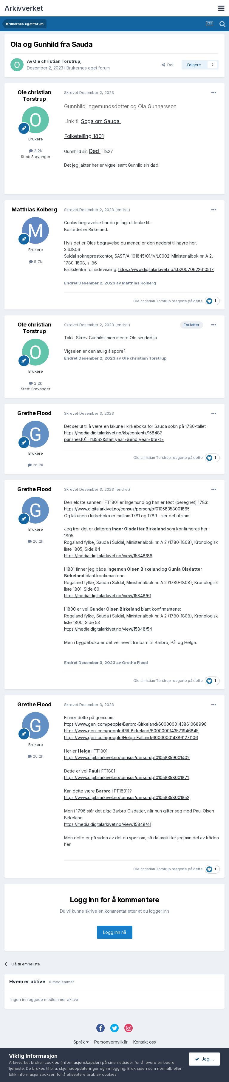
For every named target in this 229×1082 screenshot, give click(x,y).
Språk (81, 1041)
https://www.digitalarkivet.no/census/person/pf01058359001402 (127, 757)
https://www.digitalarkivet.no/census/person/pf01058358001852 (126, 797)
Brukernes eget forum (88, 67)
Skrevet (89, 92)
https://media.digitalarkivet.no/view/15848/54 (108, 628)
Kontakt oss (144, 1041)
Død (94, 151)
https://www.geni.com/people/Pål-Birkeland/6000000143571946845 (131, 730)
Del (167, 64)
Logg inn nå (114, 932)
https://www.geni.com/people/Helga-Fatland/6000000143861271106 (131, 737)
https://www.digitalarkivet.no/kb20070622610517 (166, 269)
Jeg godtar (207, 1058)
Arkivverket (23, 8)
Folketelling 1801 (84, 136)
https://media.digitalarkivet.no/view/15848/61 (107, 595)
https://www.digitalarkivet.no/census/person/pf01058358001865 (127, 508)
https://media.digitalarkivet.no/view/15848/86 (108, 555)
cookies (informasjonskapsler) (72, 1062)
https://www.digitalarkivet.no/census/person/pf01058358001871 (126, 777)
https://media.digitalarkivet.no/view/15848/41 (107, 824)
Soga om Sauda (101, 121)
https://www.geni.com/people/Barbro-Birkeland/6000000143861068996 (135, 724)
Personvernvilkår (111, 1041)
